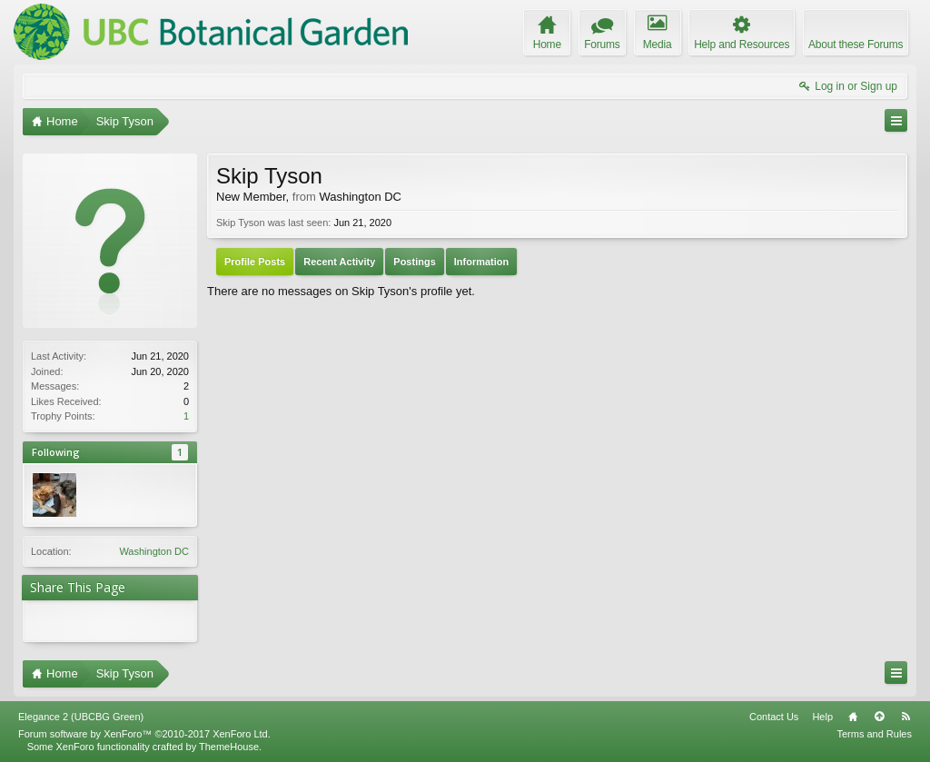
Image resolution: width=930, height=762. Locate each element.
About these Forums (855, 44)
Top (879, 716)
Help (822, 716)
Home (852, 716)
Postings (414, 261)
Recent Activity (339, 261)
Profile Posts (254, 261)
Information (482, 261)
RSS (905, 716)
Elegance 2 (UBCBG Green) (80, 716)
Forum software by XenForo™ (144, 733)
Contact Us (773, 716)
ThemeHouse (229, 746)
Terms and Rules (874, 733)
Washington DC (154, 551)
